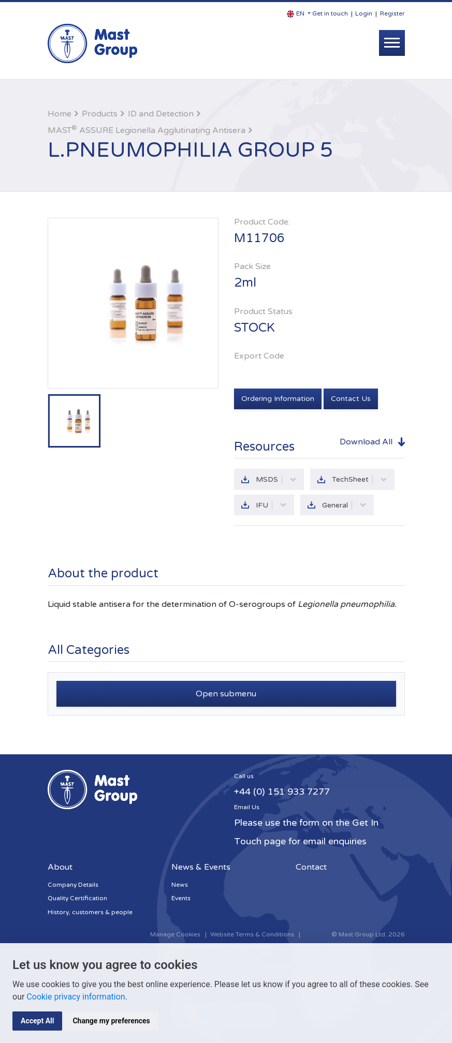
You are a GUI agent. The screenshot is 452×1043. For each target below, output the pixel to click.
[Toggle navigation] (392, 43)
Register (392, 13)
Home (59, 114)
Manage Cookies (175, 934)
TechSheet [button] (359, 479)
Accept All (37, 1021)
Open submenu (226, 694)
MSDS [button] (276, 479)
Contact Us (351, 398)
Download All (366, 442)
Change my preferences (111, 1021)
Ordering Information (277, 398)
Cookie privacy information (75, 997)
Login (363, 13)
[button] (299, 14)
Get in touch (330, 13)
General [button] (344, 505)
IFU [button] (271, 505)
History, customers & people (90, 912)
